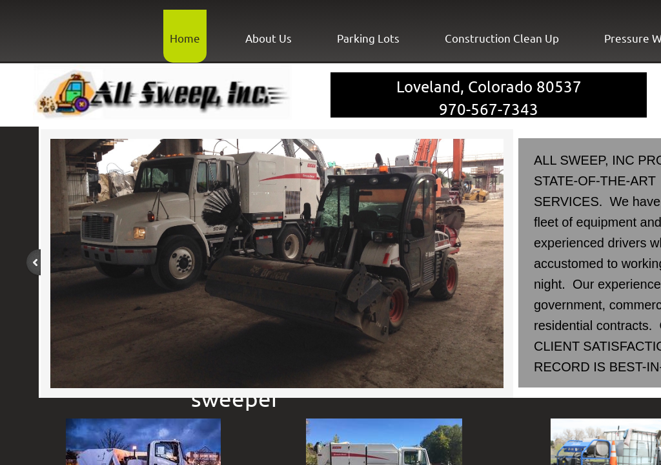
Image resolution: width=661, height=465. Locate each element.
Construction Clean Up (502, 38)
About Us (268, 38)
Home (185, 38)
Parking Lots (368, 38)
